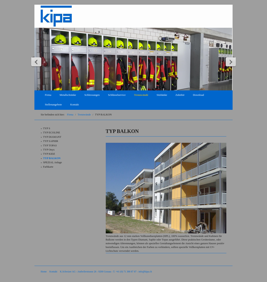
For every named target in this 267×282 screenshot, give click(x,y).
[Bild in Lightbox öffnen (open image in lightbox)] (166, 188)
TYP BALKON (51, 158)
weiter (230, 61)
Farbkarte (48, 166)
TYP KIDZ (49, 153)
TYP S (46, 128)
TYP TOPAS (50, 145)
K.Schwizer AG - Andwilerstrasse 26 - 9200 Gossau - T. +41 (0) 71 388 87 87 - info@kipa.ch (106, 271)
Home (44, 271)
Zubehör (179, 95)
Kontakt (74, 104)
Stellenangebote (53, 104)
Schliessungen (91, 95)
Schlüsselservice (117, 95)
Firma (48, 95)
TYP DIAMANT (52, 136)
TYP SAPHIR (50, 141)
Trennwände (141, 95)
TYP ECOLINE (51, 132)
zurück (36, 61)
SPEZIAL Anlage (52, 162)
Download (198, 95)
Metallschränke (68, 95)
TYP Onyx (48, 149)
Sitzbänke (162, 95)
